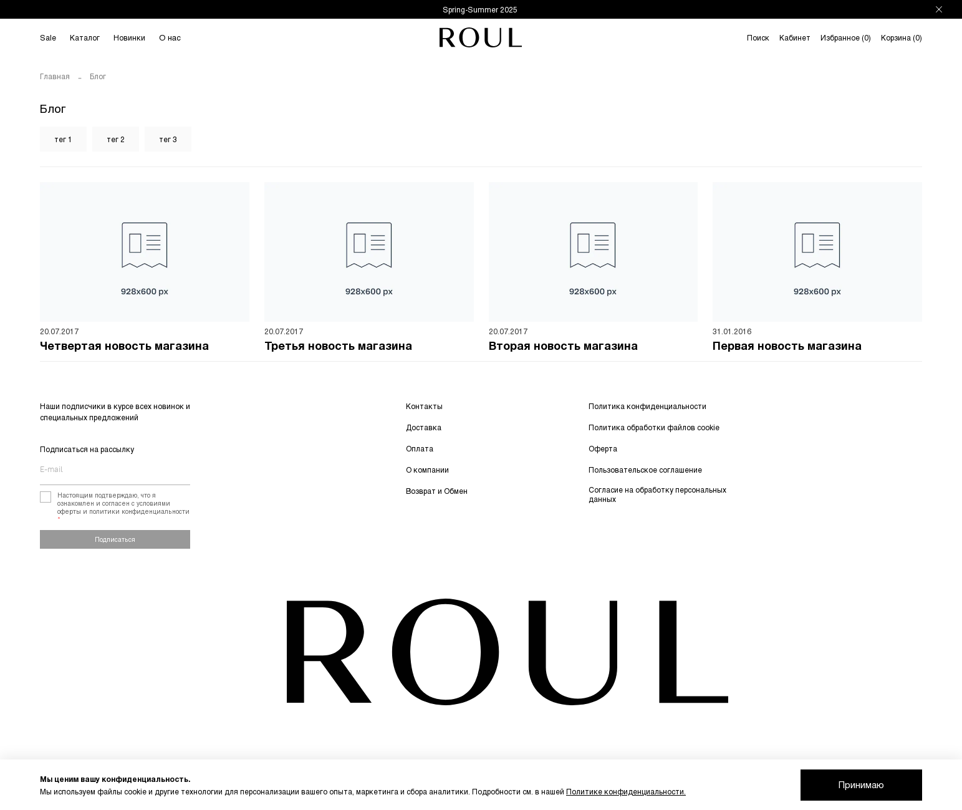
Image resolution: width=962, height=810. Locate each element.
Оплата (419, 448)
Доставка (423, 427)
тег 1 (63, 139)
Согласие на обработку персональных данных (657, 494)
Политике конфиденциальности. (626, 791)
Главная (55, 76)
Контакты (424, 406)
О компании (427, 469)
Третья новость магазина (338, 347)
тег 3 (168, 139)
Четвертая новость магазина (124, 347)
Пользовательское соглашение (645, 469)
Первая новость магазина (787, 347)
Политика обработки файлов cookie (654, 427)
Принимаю (861, 784)
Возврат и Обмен (437, 490)
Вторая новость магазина (563, 347)
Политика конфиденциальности (647, 406)
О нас (170, 37)
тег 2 (116, 139)
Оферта (603, 448)
